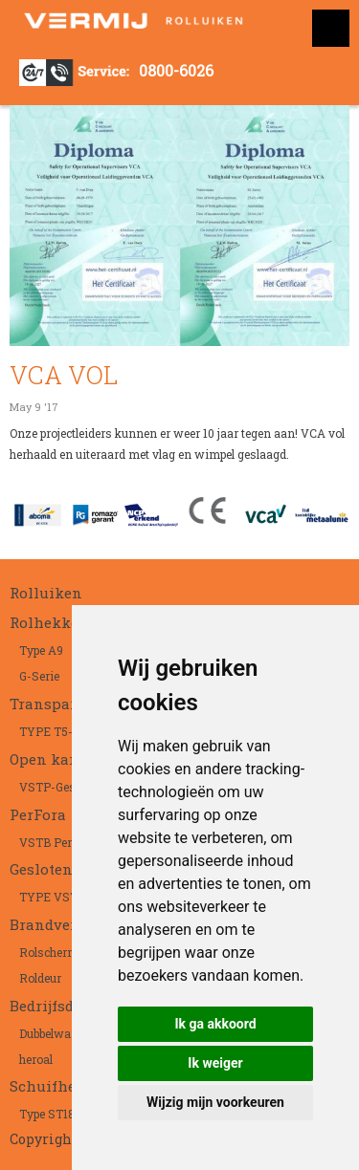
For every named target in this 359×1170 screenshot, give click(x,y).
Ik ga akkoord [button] (215, 1023)
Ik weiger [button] (215, 1063)
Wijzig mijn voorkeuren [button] (215, 1102)
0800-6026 (176, 70)
